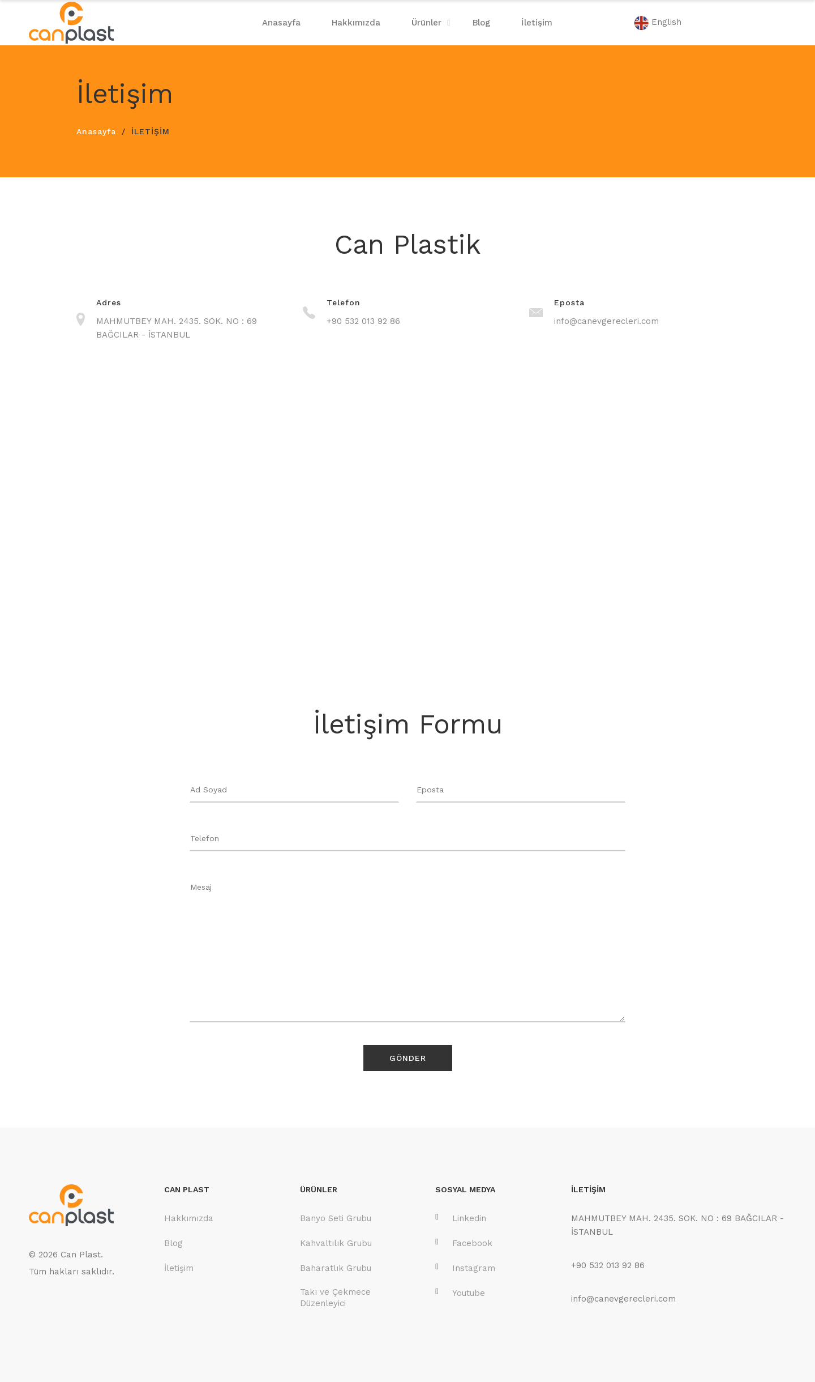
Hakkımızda (356, 23)
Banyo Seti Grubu (335, 1218)
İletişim (536, 23)
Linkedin (460, 1218)
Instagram (465, 1267)
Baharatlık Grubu (335, 1268)
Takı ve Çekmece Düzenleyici (335, 1297)
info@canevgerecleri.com (606, 321)
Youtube (460, 1292)
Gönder (407, 1058)
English (657, 23)
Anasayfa (281, 23)
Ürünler (426, 23)
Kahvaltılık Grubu (336, 1243)
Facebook (463, 1243)
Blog (481, 23)
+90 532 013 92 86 (363, 321)
